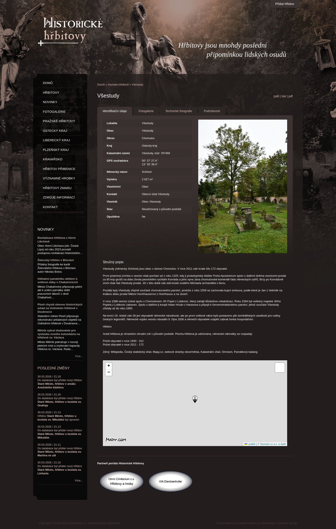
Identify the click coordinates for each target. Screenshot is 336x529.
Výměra (112, 179)
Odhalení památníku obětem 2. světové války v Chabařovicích (58, 280)
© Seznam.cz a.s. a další (272, 444)
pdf (290, 96)
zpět (276, 96)
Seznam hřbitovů (118, 84)
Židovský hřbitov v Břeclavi (56, 260)
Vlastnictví (114, 186)
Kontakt (112, 194)
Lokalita (112, 123)
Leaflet (249, 444)
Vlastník (112, 201)
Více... (79, 356)
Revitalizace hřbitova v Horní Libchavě (57, 239)
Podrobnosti (212, 111)
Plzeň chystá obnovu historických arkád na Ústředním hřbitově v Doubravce (60, 308)
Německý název (117, 171)
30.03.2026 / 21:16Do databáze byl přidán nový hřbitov (60, 400)
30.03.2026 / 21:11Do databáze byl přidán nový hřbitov (60, 450)
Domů (101, 84)
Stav (109, 209)
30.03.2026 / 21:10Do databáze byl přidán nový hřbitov (60, 468)
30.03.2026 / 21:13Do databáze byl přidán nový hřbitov (60, 432)
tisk (284, 96)
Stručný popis (113, 262)
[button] (195, 399)
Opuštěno (113, 216)
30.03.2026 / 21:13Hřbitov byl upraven (58, 416)
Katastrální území (118, 153)
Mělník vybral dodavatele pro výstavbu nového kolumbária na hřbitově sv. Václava (59, 334)
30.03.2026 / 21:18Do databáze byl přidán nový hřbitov (60, 382)
